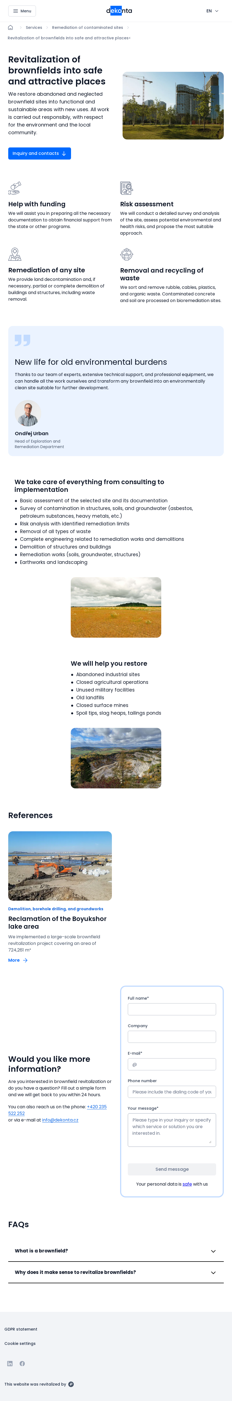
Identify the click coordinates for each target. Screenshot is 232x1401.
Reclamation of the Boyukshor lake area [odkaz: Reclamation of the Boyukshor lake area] (57, 922)
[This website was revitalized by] (39, 1384)
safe (187, 1184)
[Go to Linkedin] (9, 1363)
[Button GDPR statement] (20, 1329)
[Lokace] (34, 27)
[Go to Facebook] (22, 1363)
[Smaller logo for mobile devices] (119, 14)
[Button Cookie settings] (20, 1343)
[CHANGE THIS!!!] (213, 11)
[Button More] (18, 960)
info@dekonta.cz (60, 1120)
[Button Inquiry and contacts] (39, 153)
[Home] (10, 27)
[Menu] (22, 11)
